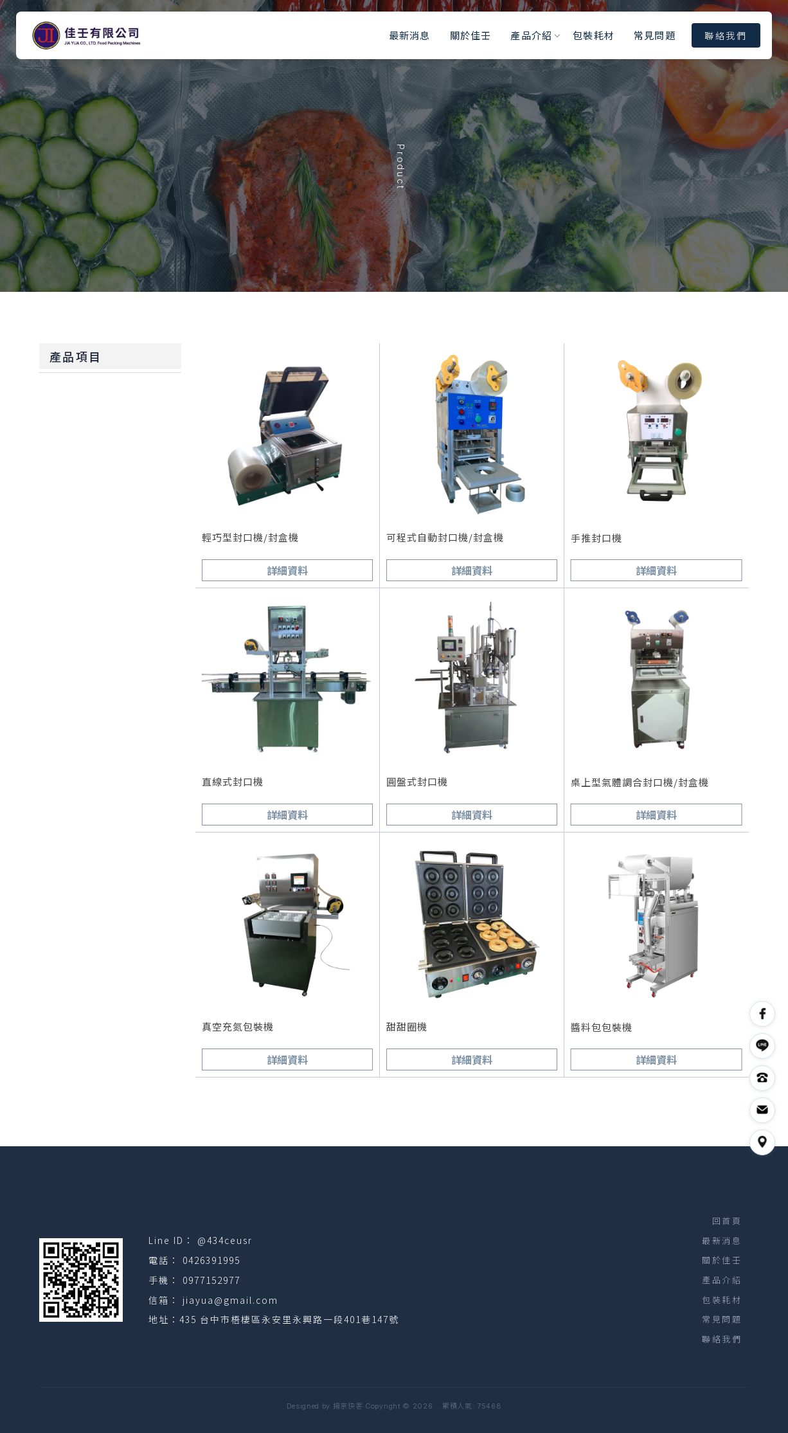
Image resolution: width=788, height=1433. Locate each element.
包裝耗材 (593, 35)
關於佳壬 (471, 35)
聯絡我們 (726, 35)
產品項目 (75, 356)
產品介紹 (531, 35)
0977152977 (211, 1280)
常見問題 (655, 35)
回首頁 (727, 1221)
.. (437, 1405)
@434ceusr (225, 1240)
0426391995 (211, 1260)
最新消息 (410, 35)
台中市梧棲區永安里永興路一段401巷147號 (299, 1319)
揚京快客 (348, 1405)
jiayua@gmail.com (230, 1299)
